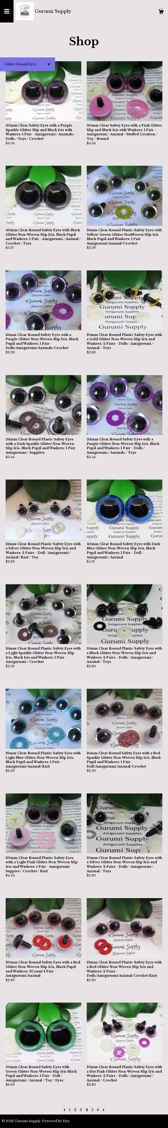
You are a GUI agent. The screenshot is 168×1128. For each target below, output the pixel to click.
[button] (27, 64)
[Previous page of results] (65, 1110)
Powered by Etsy (56, 1121)
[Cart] (161, 12)
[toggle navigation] (7, 11)
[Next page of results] (103, 1110)
